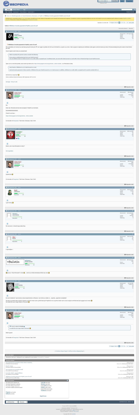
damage (8, 81)
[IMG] (45, 385)
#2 (132, 89)
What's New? (16, 9)
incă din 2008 (24, 18)
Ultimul (131, 22)
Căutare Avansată (130, 11)
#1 (132, 31)
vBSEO (74, 410)
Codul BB (43, 382)
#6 (132, 210)
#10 (132, 310)
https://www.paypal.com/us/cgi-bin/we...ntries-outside (47, 63)
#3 (132, 128)
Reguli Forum (43, 396)
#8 (132, 257)
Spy (24, 9)
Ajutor (122, 1)
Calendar (10, 12)
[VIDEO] (43, 387)
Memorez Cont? (103, 3)
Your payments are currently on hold (14, 369)
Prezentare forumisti (32, 19)
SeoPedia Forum (123, 401)
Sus (132, 401)
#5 (132, 187)
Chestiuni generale (16, 16)
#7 (132, 234)
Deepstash (16, 120)
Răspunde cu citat (129, 87)
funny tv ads (14, 81)
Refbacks (8, 393)
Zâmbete (43, 384)
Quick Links (30, 12)
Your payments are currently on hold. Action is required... (19, 362)
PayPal (40, 16)
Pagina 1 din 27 (114, 22)
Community (15, 12)
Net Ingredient (9, 151)
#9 (132, 280)
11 (124, 22)
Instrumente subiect (123, 28)
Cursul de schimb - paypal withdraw (14, 373)
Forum (8, 9)
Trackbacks (43, 390)
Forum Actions (23, 12)
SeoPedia (74, 414)
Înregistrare (129, 1)
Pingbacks (8, 392)
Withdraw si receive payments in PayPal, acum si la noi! (23, 26)
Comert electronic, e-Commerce (29, 16)
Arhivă (129, 401)
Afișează (130, 28)
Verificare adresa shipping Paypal (76, 351)
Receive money (9, 366)
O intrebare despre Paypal (61, 351)
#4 (132, 159)
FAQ (6, 12)
